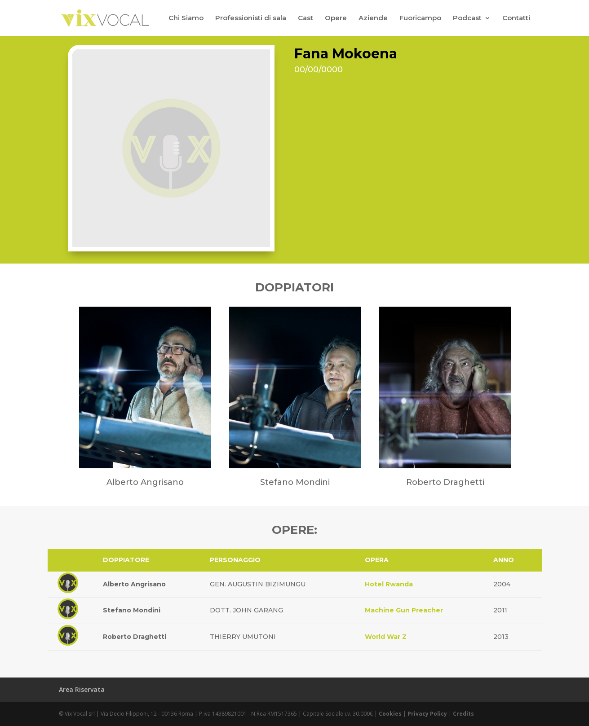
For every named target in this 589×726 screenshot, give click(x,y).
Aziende (373, 18)
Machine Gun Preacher (404, 610)
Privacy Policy (427, 713)
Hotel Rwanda (389, 584)
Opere (336, 18)
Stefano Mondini (131, 610)
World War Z (386, 637)
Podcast (467, 18)
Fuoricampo (420, 18)
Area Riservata (82, 689)
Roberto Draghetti (134, 637)
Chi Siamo (186, 18)
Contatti (516, 18)
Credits (463, 713)
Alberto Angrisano (134, 584)
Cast (305, 18)
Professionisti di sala (250, 18)
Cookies (390, 713)
